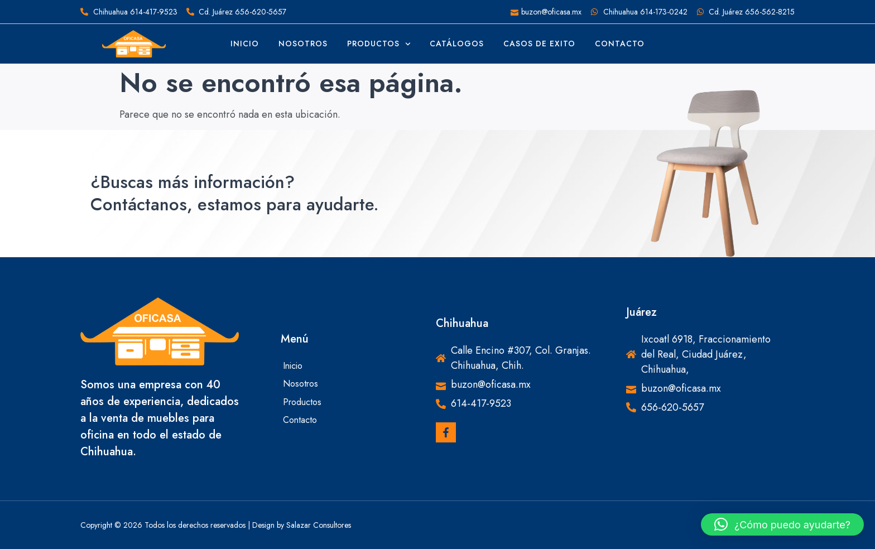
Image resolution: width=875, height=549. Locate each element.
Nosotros (303, 43)
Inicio (244, 43)
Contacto (620, 43)
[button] (782, 524)
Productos (379, 44)
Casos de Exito (539, 43)
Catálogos (457, 43)
